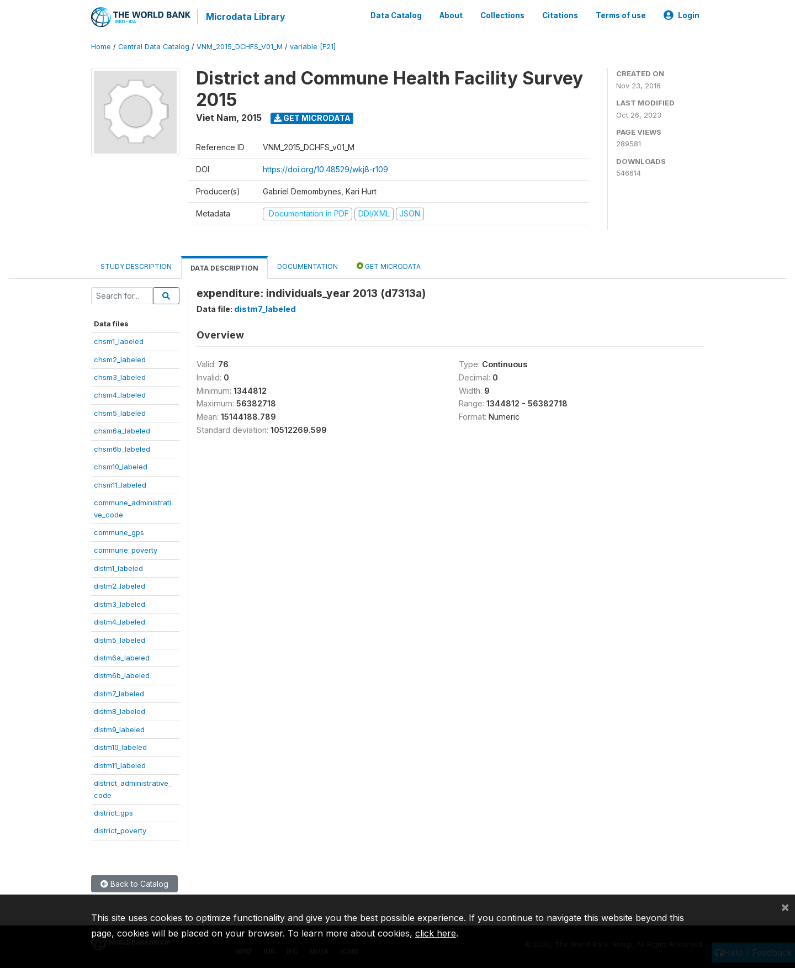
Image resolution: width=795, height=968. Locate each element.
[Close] (785, 906)
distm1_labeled (118, 568)
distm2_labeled (119, 585)
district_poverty (120, 830)
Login (681, 15)
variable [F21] (313, 47)
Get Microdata (312, 118)
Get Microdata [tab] (389, 266)
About (451, 15)
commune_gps (119, 532)
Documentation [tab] (307, 266)
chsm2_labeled (120, 359)
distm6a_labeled (122, 657)
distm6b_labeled (122, 675)
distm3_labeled (119, 604)
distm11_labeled (120, 765)
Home (101, 47)
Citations (560, 15)
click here (435, 933)
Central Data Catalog (153, 47)
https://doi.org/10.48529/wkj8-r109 (325, 169)
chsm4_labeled (120, 394)
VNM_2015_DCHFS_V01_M (240, 47)
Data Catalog (396, 15)
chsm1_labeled (119, 341)
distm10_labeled (120, 747)
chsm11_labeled (120, 484)
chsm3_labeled (120, 377)
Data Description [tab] (224, 268)
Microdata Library (245, 16)
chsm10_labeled (120, 466)
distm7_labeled (119, 693)
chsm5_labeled (120, 413)
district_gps (113, 812)
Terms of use (621, 15)
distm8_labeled (119, 711)
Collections (502, 15)
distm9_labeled (119, 729)
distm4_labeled (119, 621)
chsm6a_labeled (122, 430)
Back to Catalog (134, 883)
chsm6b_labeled (122, 449)
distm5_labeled (119, 640)
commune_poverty (125, 550)
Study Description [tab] (136, 266)
